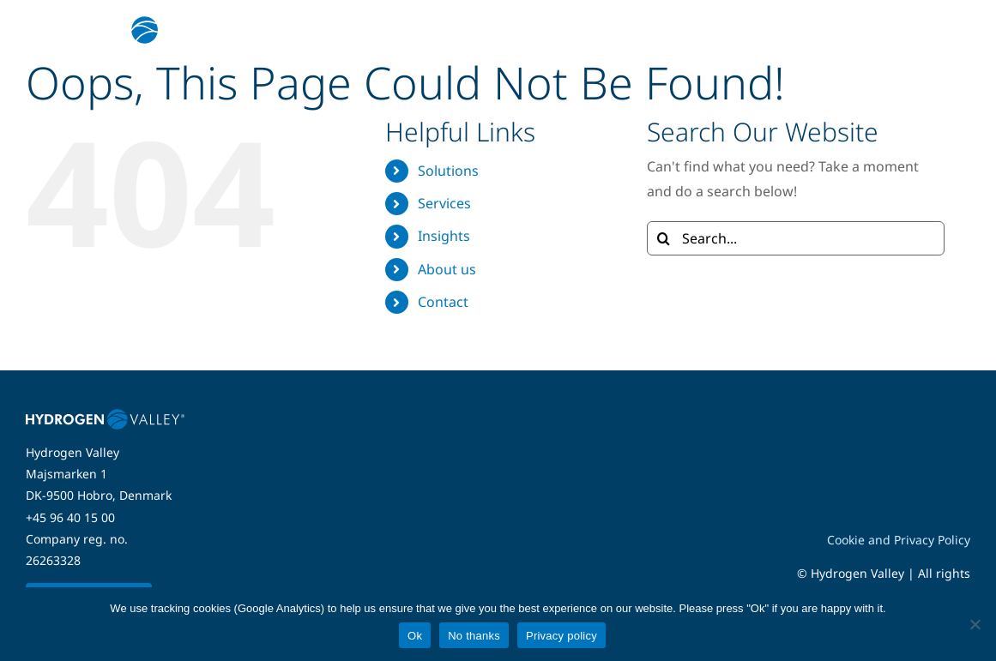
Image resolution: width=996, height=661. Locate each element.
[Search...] (796, 238)
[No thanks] (974, 624)
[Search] (664, 238)
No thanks (474, 635)
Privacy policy (561, 635)
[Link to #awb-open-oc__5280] (947, 30)
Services (444, 203)
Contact (443, 301)
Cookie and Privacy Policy (898, 540)
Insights (444, 235)
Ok (414, 635)
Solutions (448, 170)
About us (447, 269)
